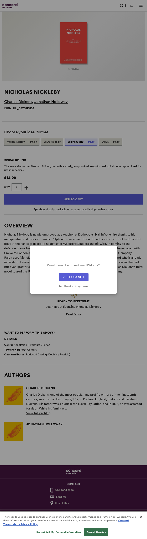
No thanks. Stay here (73, 286)
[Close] (141, 520)
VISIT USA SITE (74, 277)
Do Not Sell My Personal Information (58, 535)
